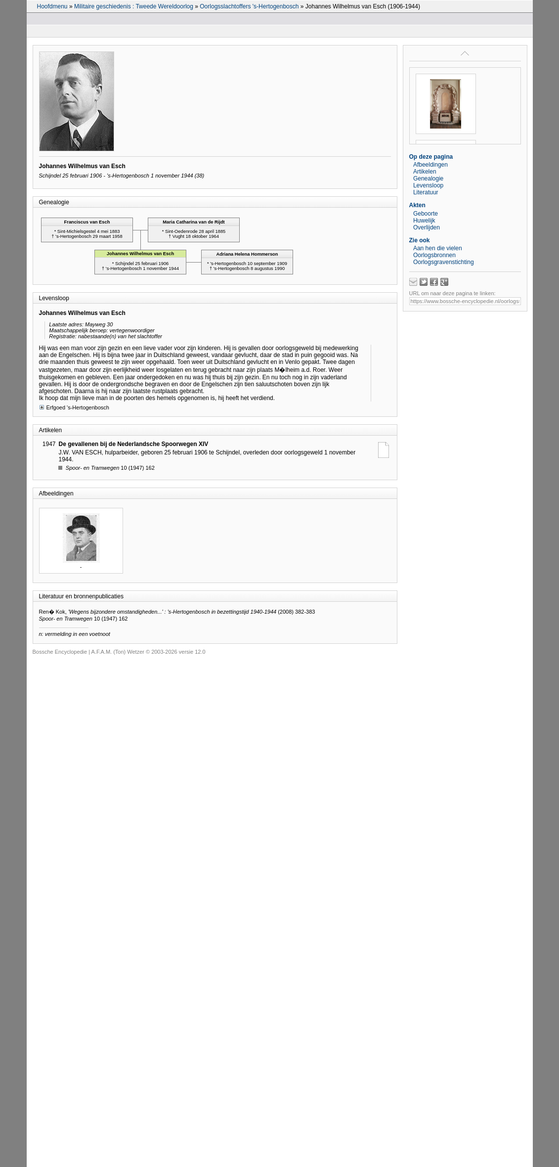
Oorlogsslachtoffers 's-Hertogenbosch (249, 6)
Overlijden (426, 227)
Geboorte (425, 213)
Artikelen (424, 171)
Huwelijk (424, 220)
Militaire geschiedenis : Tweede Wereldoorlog (133, 6)
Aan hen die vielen (437, 248)
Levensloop (428, 185)
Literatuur (425, 192)
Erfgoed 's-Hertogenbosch (74, 407)
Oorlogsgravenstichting (443, 262)
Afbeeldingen (430, 164)
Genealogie (428, 178)
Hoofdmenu (52, 6)
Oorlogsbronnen (434, 255)
